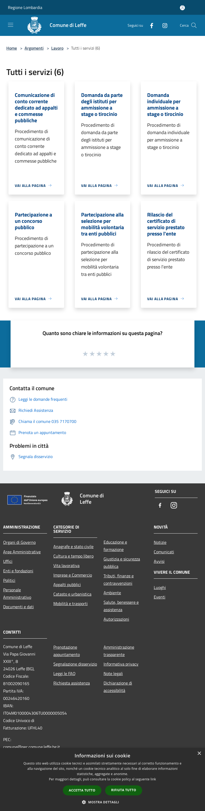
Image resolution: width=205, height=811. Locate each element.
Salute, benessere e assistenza (121, 606)
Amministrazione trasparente (119, 651)
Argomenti (34, 48)
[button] (102, 802)
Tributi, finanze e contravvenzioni (119, 579)
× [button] (199, 754)
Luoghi (160, 587)
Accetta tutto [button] (82, 790)
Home (11, 48)
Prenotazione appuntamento (66, 651)
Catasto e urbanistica (72, 594)
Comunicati (164, 552)
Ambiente (112, 593)
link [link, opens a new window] (153, 779)
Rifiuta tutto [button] (123, 790)
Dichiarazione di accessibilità (118, 687)
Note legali (113, 673)
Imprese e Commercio (72, 575)
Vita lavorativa (66, 565)
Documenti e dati (18, 606)
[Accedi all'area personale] (182, 8)
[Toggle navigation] (10, 25)
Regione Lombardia (25, 7)
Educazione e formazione (115, 546)
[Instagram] (162, 25)
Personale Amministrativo (17, 593)
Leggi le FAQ (64, 673)
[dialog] (102, 779)
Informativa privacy (121, 664)
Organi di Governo (19, 542)
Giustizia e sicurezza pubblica (122, 562)
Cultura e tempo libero (73, 556)
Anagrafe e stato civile (73, 546)
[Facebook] (149, 25)
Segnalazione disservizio (75, 664)
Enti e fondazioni (18, 571)
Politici (9, 580)
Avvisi (159, 561)
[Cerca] (194, 25)
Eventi (159, 597)
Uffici (7, 561)
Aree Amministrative (22, 552)
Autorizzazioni (116, 619)
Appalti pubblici (67, 584)
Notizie (160, 542)
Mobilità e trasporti (70, 603)
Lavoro (57, 48)
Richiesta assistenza (71, 683)
